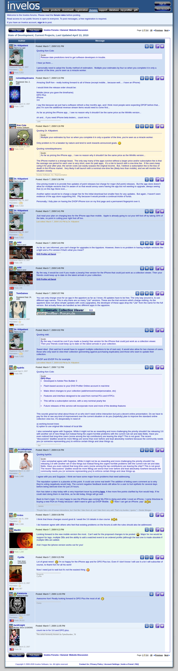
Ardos (20, 515)
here (102, 491)
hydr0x (20, 367)
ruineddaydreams (25, 78)
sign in (41, 22)
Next (167, 30)
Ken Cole (21, 125)
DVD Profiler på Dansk (46, 254)
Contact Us (84, 664)
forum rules (60, 15)
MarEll (17, 530)
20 (151, 30)
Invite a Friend (127, 664)
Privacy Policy (96, 664)
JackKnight (19, 625)
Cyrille (21, 557)
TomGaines (22, 293)
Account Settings (111, 664)
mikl (19, 242)
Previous (158, 30)
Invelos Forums (51, 30)
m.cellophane (25, 449)
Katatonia (22, 593)
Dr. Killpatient (21, 45)
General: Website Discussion (74, 30)
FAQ (137, 664)
